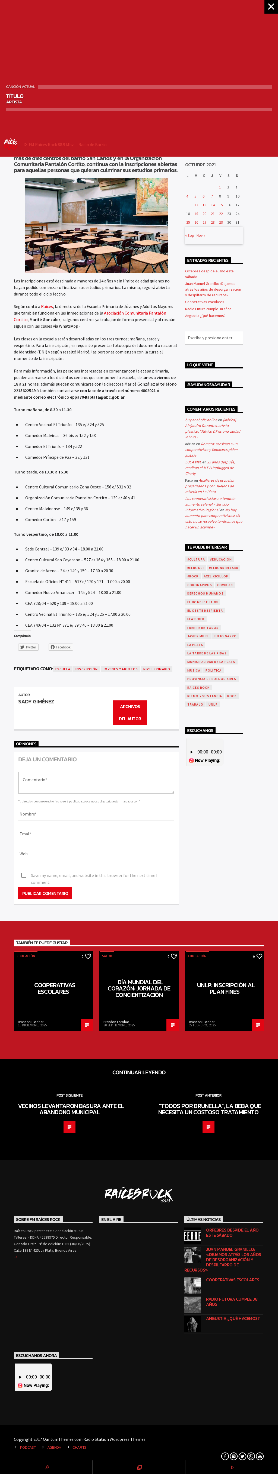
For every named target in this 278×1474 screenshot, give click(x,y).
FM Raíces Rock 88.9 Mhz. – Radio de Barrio (55, 145)
